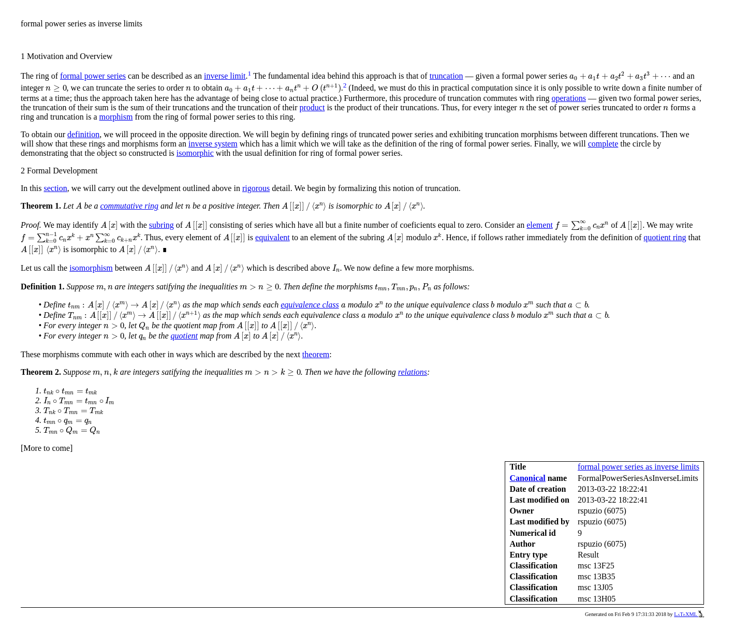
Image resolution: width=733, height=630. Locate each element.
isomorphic (195, 153)
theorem (315, 354)
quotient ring (664, 237)
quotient (184, 335)
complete (603, 143)
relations (412, 372)
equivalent (272, 237)
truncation (446, 75)
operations (568, 98)
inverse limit (224, 75)
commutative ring (129, 205)
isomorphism (91, 267)
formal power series (93, 75)
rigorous (256, 188)
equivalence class (310, 304)
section (55, 188)
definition (83, 134)
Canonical (527, 478)
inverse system (213, 143)
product (312, 107)
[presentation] (619, 76)
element (539, 225)
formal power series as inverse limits (638, 466)
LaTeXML (689, 614)
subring (161, 225)
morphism (116, 116)
